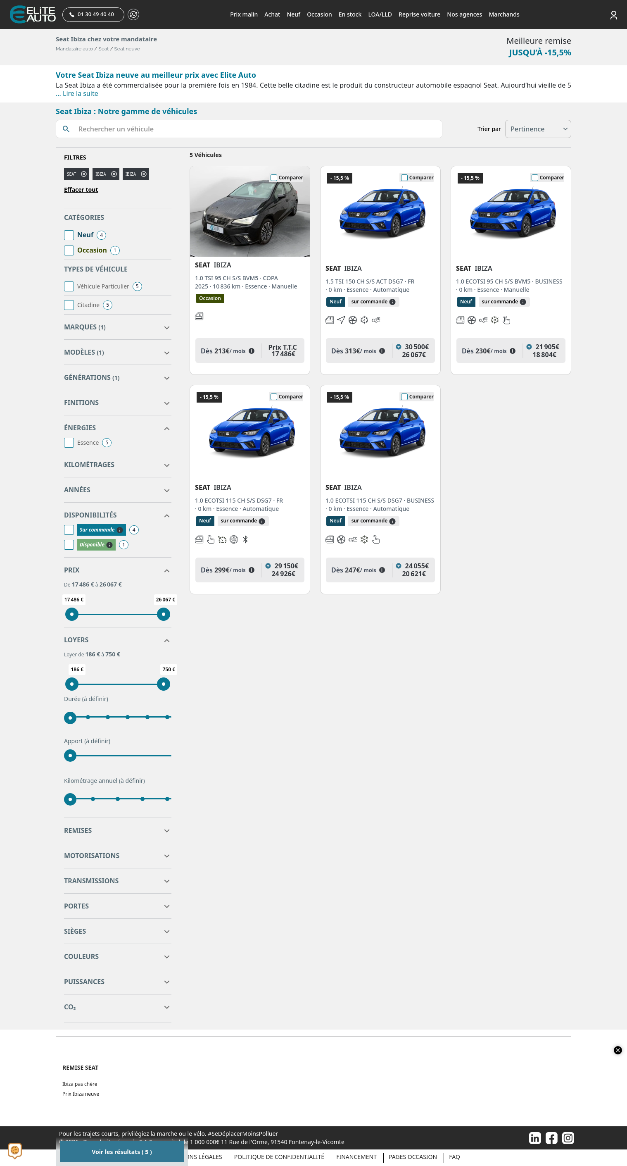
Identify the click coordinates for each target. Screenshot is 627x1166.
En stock (350, 14)
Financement (356, 1157)
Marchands (504, 14)
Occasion (319, 14)
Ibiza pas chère (79, 1083)
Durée (86, 699)
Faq (454, 1157)
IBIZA (131, 174)
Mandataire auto (74, 49)
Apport (87, 741)
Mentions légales (194, 1157)
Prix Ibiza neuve (80, 1093)
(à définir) (95, 699)
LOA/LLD (380, 14)
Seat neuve (127, 49)
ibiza (100, 174)
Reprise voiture (419, 14)
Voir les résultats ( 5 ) (122, 1152)
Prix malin (244, 14)
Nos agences (464, 14)
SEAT (71, 174)
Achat (272, 14)
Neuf (293, 14)
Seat (103, 49)
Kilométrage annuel (104, 781)
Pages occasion (413, 1157)
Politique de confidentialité (279, 1157)
